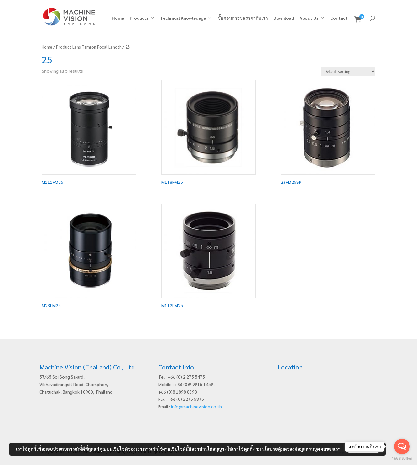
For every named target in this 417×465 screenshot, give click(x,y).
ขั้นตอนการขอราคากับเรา (243, 18)
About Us (309, 18)
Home (118, 18)
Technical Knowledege (183, 18)
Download (284, 18)
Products (139, 18)
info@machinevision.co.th (196, 406)
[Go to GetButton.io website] (402, 459)
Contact (338, 18)
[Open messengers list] (402, 446)
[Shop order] (348, 71)
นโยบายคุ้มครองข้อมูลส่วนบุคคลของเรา (301, 449)
